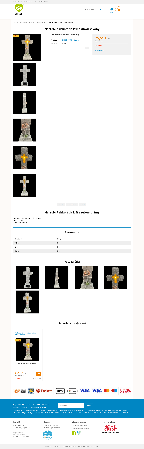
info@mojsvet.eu (28, 2)
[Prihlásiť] (111, 10)
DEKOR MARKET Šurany (70, 40)
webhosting (82, 446)
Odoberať (88, 405)
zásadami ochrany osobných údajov (75, 410)
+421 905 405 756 (43, 2)
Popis (61, 204)
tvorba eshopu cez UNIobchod (71, 446)
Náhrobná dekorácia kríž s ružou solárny (25, 334)
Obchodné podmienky (79, 425)
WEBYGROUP (95, 446)
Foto (83, 204)
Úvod (17, 2)
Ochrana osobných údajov (81, 429)
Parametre (72, 204)
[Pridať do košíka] (38, 374)
